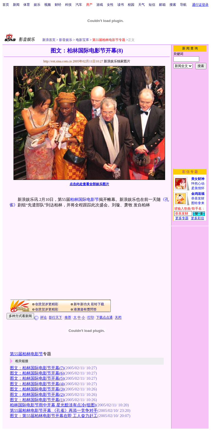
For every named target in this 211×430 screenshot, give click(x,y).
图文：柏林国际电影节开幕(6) (37, 373)
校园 (131, 5)
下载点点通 (104, 318)
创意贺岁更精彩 (46, 304)
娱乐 (37, 5)
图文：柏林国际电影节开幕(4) (37, 384)
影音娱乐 (65, 40)
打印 (90, 318)
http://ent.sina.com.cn (58, 61)
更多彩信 (197, 218)
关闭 (118, 318)
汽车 (79, 5)
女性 (110, 5)
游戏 (99, 5)
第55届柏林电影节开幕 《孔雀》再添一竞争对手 (54, 410)
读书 (120, 5)
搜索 (173, 5)
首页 (5, 5)
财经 (58, 5)
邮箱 (162, 5)
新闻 (16, 5)
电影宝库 (82, 40)
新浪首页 (48, 40)
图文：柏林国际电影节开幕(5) (37, 378)
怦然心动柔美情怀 (197, 183)
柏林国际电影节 (84, 199)
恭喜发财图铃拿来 (197, 198)
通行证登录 (200, 5)
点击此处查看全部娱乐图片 (89, 184)
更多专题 (181, 218)
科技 (68, 5)
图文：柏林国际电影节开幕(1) (37, 400)
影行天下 (55, 318)
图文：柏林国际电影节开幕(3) (37, 389)
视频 (47, 5)
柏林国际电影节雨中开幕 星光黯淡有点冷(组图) (53, 405)
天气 (141, 5)
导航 (183, 5)
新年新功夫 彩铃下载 (89, 304)
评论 (43, 318)
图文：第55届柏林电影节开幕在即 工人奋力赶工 (54, 416)
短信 (152, 5)
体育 (26, 5)
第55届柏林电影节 (26, 354)
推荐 (68, 318)
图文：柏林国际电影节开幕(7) (37, 368)
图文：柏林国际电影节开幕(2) (37, 394)
